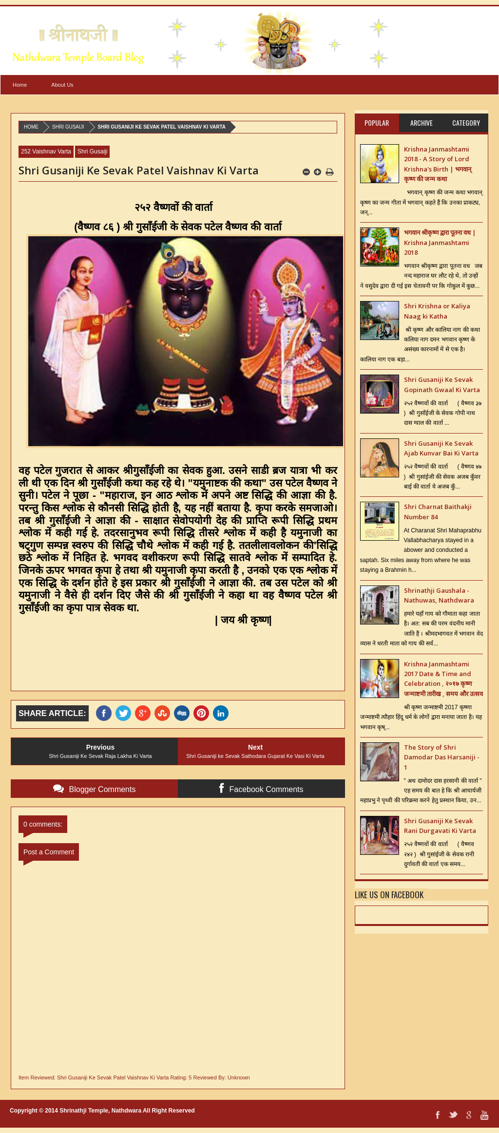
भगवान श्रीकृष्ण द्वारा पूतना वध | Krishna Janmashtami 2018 (440, 242)
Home (20, 85)
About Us (62, 85)
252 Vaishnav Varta (46, 151)
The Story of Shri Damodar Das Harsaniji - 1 (442, 757)
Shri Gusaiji (68, 127)
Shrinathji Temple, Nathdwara (100, 1110)
